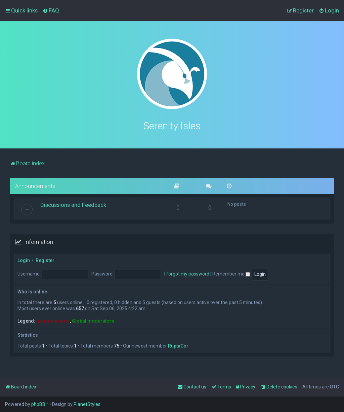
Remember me (231, 273)
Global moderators (93, 320)
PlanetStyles (87, 404)
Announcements (35, 184)
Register (45, 259)
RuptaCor (178, 345)
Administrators (53, 320)
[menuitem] (51, 10)
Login (23, 259)
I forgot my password (186, 273)
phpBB (38, 404)
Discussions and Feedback (73, 204)
